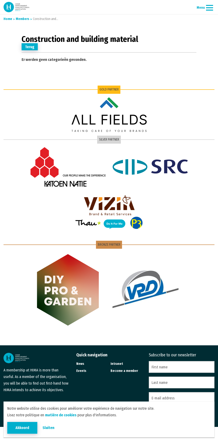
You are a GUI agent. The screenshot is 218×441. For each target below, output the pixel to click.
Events (81, 371)
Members (22, 19)
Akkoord (22, 427)
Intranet (117, 364)
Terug (29, 47)
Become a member (124, 371)
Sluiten (48, 427)
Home (8, 19)
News (80, 364)
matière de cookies (60, 415)
